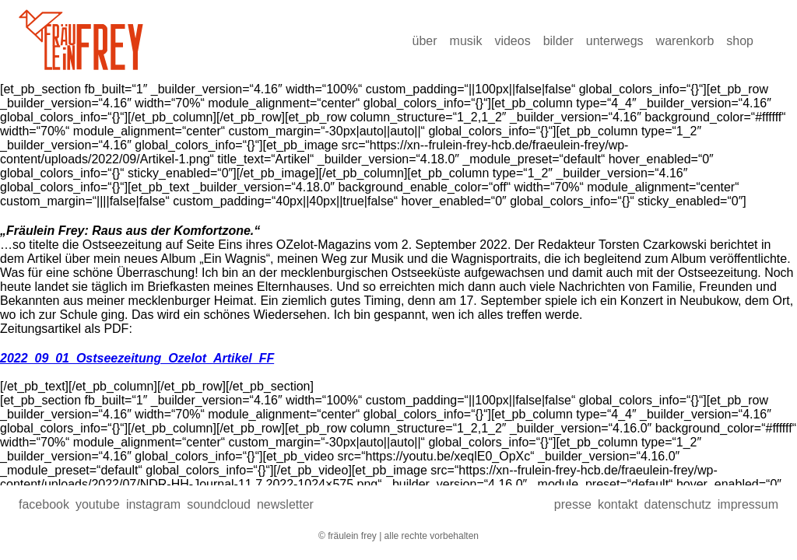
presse (573, 504)
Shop (739, 40)
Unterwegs (615, 40)
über (425, 40)
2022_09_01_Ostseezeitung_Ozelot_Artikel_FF (137, 358)
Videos (512, 40)
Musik (466, 40)
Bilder (558, 40)
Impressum (748, 504)
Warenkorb (685, 40)
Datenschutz (677, 504)
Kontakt (618, 504)
